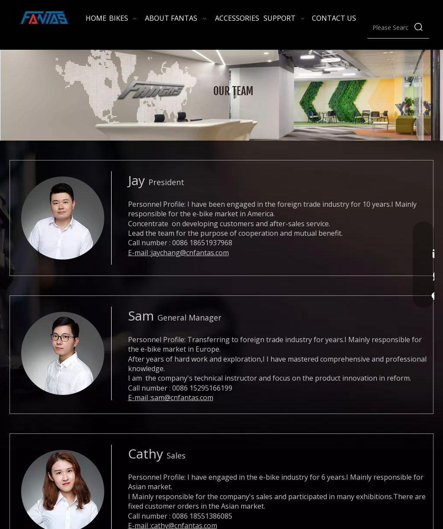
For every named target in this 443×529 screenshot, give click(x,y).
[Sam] (62, 353)
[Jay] (62, 218)
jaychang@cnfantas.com (190, 252)
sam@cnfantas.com (182, 397)
